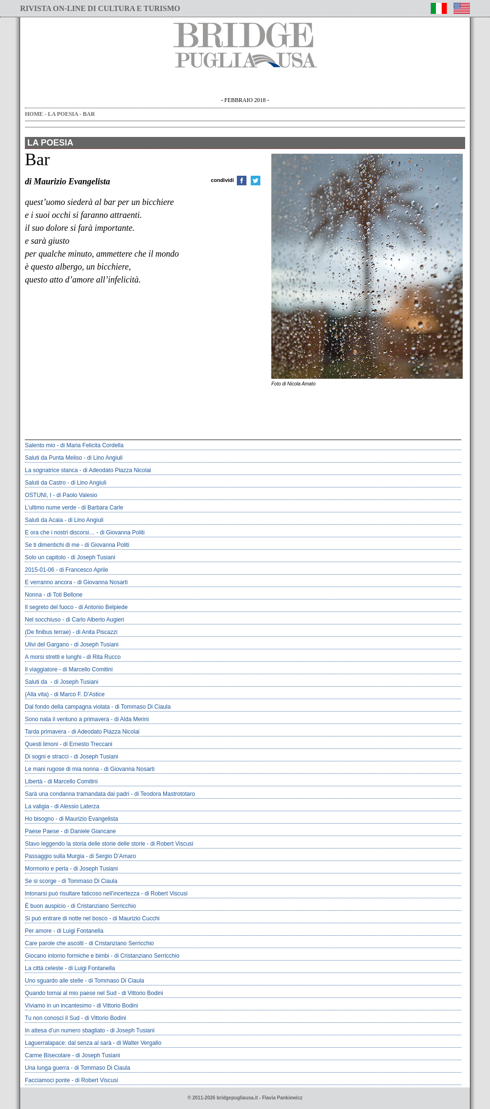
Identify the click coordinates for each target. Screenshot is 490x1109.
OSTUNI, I (38, 495)
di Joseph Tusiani (93, 557)
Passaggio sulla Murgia (54, 856)
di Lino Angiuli (104, 457)
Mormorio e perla (46, 868)
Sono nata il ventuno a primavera (67, 719)
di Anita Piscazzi (97, 632)
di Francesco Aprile (83, 569)
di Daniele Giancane (90, 831)
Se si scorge (40, 881)
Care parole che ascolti (54, 943)
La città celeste (44, 968)
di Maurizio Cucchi (135, 918)
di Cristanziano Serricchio (103, 906)
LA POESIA (63, 114)
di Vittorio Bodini (142, 993)
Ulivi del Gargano (47, 644)
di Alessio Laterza (76, 806)
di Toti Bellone (65, 594)
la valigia (37, 806)
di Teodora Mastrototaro (164, 794)
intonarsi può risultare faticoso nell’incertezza (82, 893)
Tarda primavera (46, 731)
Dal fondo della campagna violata (67, 706)
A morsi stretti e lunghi (53, 657)
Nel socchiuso (43, 619)
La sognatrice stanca (51, 470)
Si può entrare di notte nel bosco (66, 918)
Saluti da (37, 682)
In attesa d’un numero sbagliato (65, 1030)
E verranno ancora (48, 582)
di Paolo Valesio (76, 495)
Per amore (38, 931)
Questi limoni (41, 744)
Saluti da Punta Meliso (53, 457)
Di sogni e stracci (46, 756)
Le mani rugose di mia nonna (62, 769)
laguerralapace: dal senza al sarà (68, 1043)
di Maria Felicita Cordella (91, 445)
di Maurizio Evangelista (88, 818)
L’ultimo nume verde (50, 507)
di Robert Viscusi (171, 843)
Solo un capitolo (45, 557)
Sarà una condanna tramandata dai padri (77, 794)
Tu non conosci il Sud (52, 1018)
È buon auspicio (45, 906)
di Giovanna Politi (122, 532)
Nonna (33, 594)
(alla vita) (37, 694)
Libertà (34, 781)
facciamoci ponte (47, 1080)
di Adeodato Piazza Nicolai (117, 470)
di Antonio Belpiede (103, 607)
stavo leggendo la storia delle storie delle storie (85, 843)
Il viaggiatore (41, 669)
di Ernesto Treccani (87, 744)
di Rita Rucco (104, 657)
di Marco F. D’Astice (79, 694)
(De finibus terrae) (48, 632)
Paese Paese (42, 831)
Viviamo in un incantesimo (58, 1005)
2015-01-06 (39, 569)
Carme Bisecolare (47, 1055)
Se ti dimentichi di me (52, 545)
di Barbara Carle (102, 507)
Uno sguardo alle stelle (54, 980)
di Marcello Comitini (88, 669)
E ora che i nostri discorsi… (60, 532)
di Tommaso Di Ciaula (143, 706)
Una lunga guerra (47, 1067)
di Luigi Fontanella (80, 931)
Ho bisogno (39, 818)
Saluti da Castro (45, 482)
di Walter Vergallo (138, 1043)
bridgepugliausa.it (237, 1097)
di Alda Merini (131, 719)
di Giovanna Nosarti (102, 582)
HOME (34, 114)
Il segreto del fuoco (49, 607)
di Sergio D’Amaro (112, 856)
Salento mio (40, 445)
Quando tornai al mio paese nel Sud (70, 993)
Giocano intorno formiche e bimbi (67, 955)
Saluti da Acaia (44, 520)
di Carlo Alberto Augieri (95, 619)
